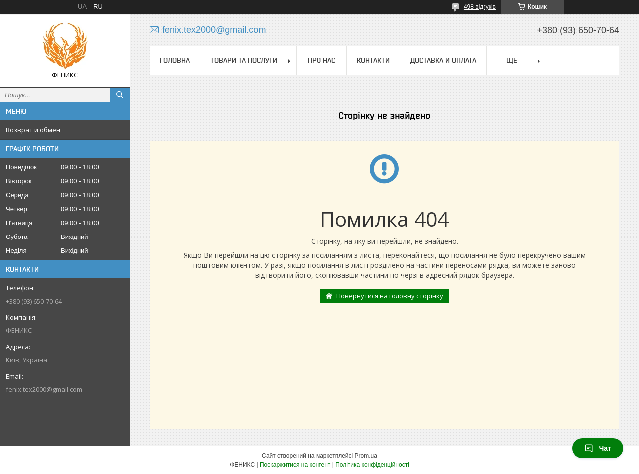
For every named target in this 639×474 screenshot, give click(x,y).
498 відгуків (480, 6)
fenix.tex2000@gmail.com (44, 389)
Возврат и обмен (33, 129)
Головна (175, 60)
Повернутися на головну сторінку (389, 295)
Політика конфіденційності (372, 464)
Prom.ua (366, 455)
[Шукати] (120, 94)
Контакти (373, 60)
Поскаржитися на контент (295, 464)
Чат (597, 448)
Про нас (321, 60)
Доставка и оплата (443, 60)
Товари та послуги (243, 60)
